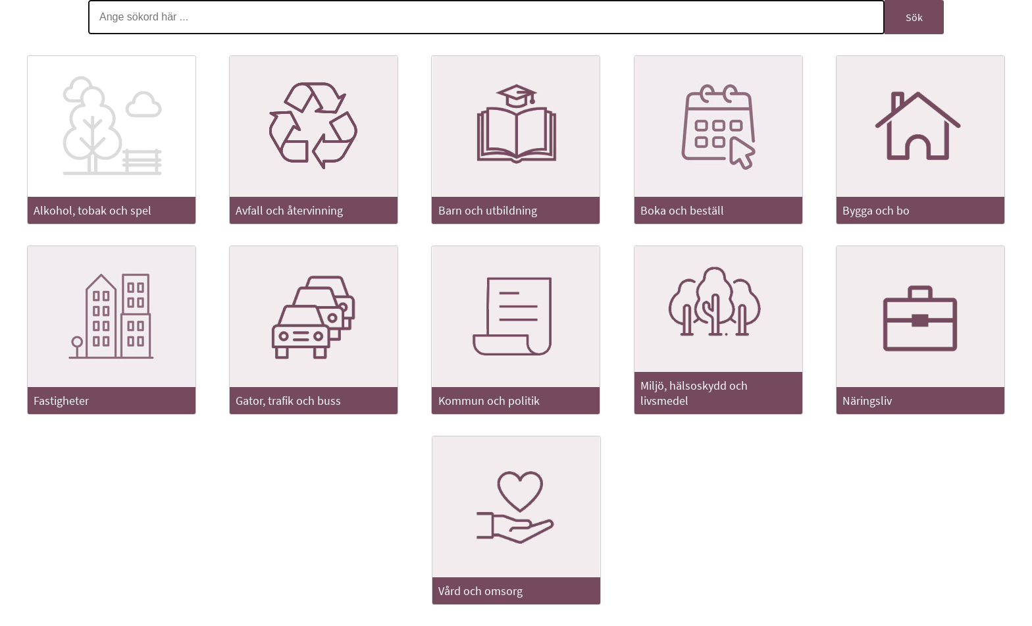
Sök (914, 17)
